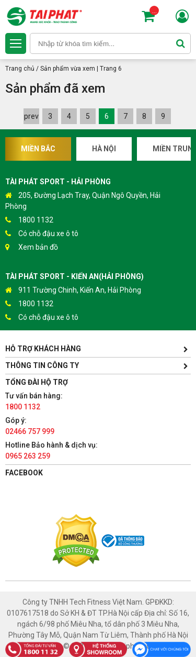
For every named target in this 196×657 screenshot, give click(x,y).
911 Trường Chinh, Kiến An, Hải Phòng (73, 290)
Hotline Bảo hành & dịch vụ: (51, 450)
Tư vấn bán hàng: (34, 401)
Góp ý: (29, 426)
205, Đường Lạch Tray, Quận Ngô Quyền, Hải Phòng (82, 200)
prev (31, 116)
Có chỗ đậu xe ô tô (41, 233)
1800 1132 (29, 220)
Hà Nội (104, 148)
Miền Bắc (38, 148)
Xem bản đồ (31, 247)
